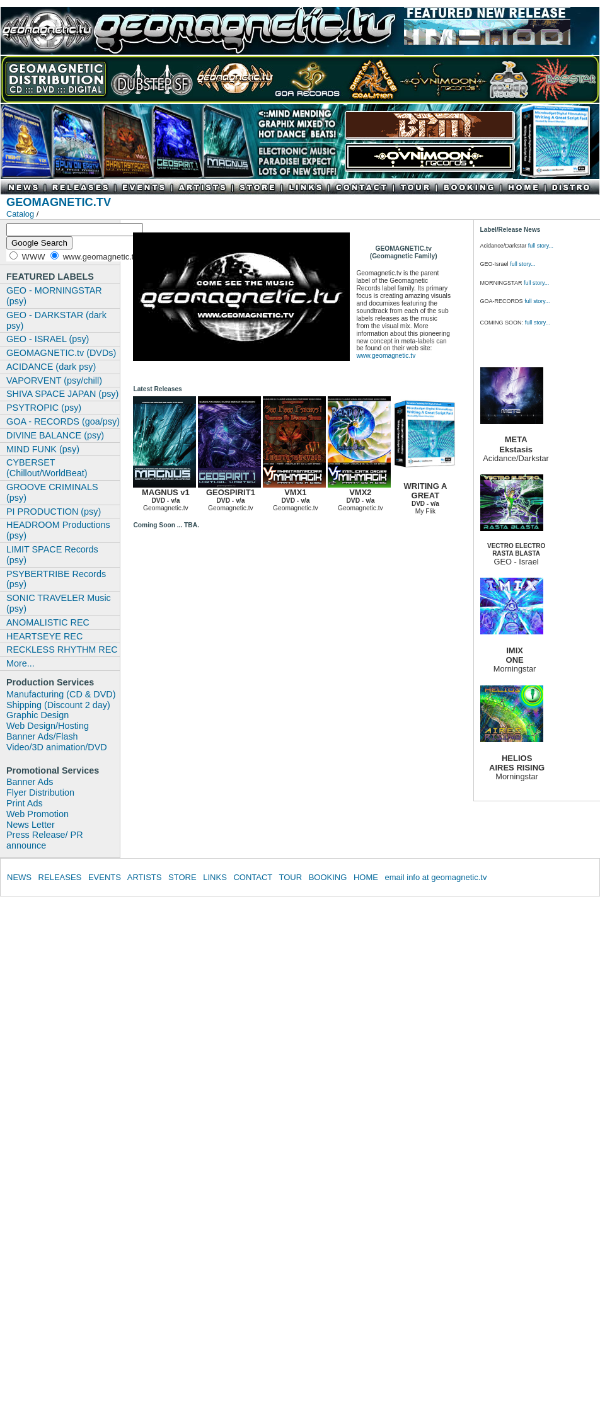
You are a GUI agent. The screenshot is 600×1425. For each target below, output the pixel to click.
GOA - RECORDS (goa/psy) (63, 421)
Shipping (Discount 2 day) (58, 705)
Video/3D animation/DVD (56, 747)
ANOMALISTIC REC (47, 622)
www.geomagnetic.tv (385, 355)
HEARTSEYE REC (44, 636)
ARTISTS (144, 877)
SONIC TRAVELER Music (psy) (58, 603)
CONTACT (252, 877)
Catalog (20, 214)
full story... (540, 246)
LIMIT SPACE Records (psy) (52, 554)
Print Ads (24, 803)
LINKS (215, 877)
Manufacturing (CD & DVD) (61, 694)
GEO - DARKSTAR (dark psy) (56, 320)
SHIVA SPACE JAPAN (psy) (62, 394)
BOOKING (328, 877)
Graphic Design (37, 715)
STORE (182, 877)
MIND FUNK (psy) (42, 449)
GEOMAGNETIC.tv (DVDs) (61, 353)
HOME (366, 877)
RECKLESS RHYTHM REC (62, 649)
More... (20, 663)
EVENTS (104, 877)
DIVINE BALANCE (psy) (55, 435)
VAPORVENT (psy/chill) (54, 380)
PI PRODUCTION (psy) (53, 511)
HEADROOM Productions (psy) (58, 530)
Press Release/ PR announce (44, 840)
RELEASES (60, 877)
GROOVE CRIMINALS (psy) (52, 492)
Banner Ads (29, 782)
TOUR (290, 877)
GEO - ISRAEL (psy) (47, 339)
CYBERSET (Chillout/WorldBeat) (47, 467)
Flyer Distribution (40, 792)
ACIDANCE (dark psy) (51, 367)
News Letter (30, 825)
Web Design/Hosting (47, 726)
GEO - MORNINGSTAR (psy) (54, 295)
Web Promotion (37, 814)
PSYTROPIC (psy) (43, 408)
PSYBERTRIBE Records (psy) (56, 579)
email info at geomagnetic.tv (436, 877)
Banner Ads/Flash (42, 736)
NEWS (19, 877)
